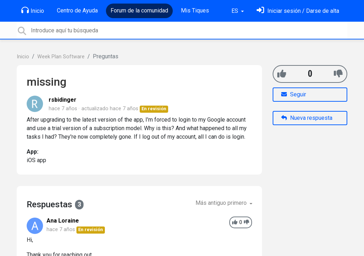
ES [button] (235, 10)
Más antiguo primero (222, 202)
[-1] (338, 74)
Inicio (32, 10)
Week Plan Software (61, 57)
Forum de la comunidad (139, 10)
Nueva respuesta (306, 117)
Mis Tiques (195, 10)
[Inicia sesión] (298, 11)
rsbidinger (62, 99)
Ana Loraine (63, 220)
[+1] (281, 74)
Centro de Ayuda (77, 10)
